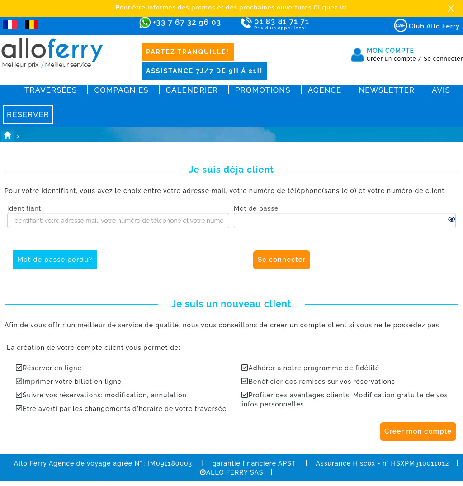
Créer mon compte (418, 431)
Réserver (28, 114)
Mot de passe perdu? (54, 259)
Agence (324, 89)
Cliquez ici (330, 7)
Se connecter (443, 59)
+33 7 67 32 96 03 (187, 22)
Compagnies (121, 89)
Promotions (263, 89)
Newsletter (387, 89)
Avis (441, 89)
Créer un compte (394, 59)
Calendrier (192, 89)
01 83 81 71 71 (307, 24)
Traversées (50, 89)
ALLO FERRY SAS (232, 472)
